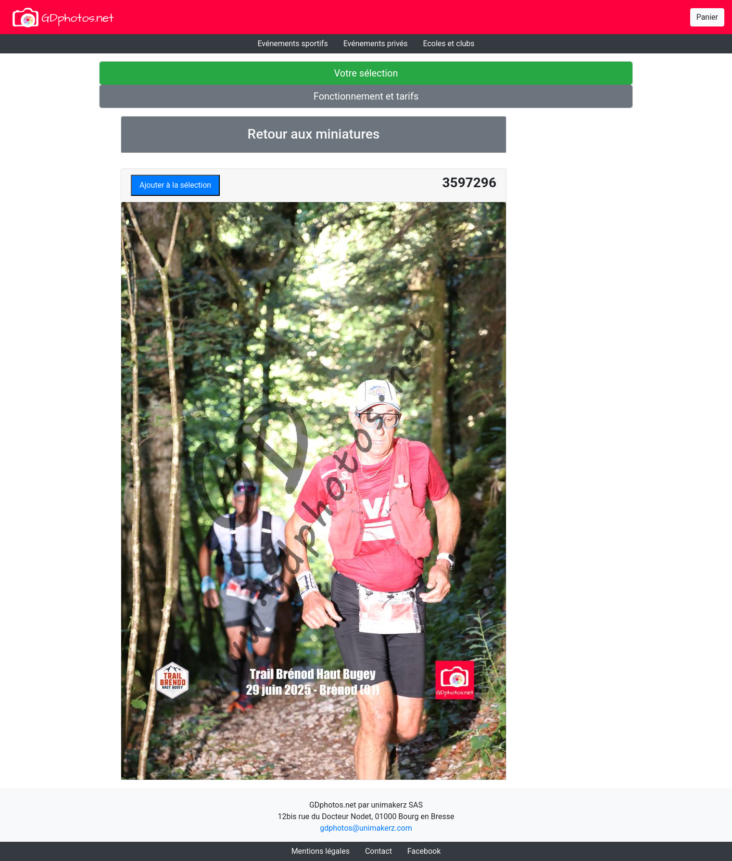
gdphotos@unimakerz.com (366, 828)
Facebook (424, 851)
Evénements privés (375, 43)
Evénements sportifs (292, 43)
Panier (707, 17)
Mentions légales (320, 851)
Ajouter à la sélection (175, 185)
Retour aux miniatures (314, 134)
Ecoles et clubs (449, 43)
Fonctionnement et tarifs (366, 96)
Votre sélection (366, 73)
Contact (378, 851)
